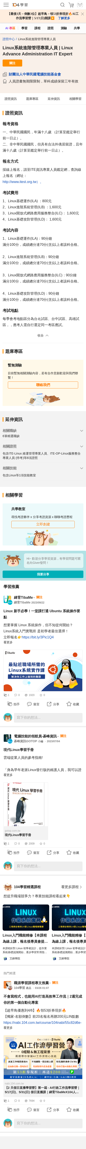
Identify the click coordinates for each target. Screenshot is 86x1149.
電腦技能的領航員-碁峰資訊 (35, 736)
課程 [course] (37, 28)
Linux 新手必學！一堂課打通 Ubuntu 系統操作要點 (41, 614)
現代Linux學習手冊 (18, 750)
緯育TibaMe (23, 597)
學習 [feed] (24, 28)
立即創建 (43, 524)
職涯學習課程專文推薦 (31, 983)
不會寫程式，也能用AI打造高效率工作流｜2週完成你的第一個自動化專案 (42, 999)
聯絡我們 (43, 385)
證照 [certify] (50, 28)
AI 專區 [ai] (10, 28)
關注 (12, 63)
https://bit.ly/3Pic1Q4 (38, 637)
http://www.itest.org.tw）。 (23, 182)
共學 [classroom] (77, 28)
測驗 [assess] (64, 28)
